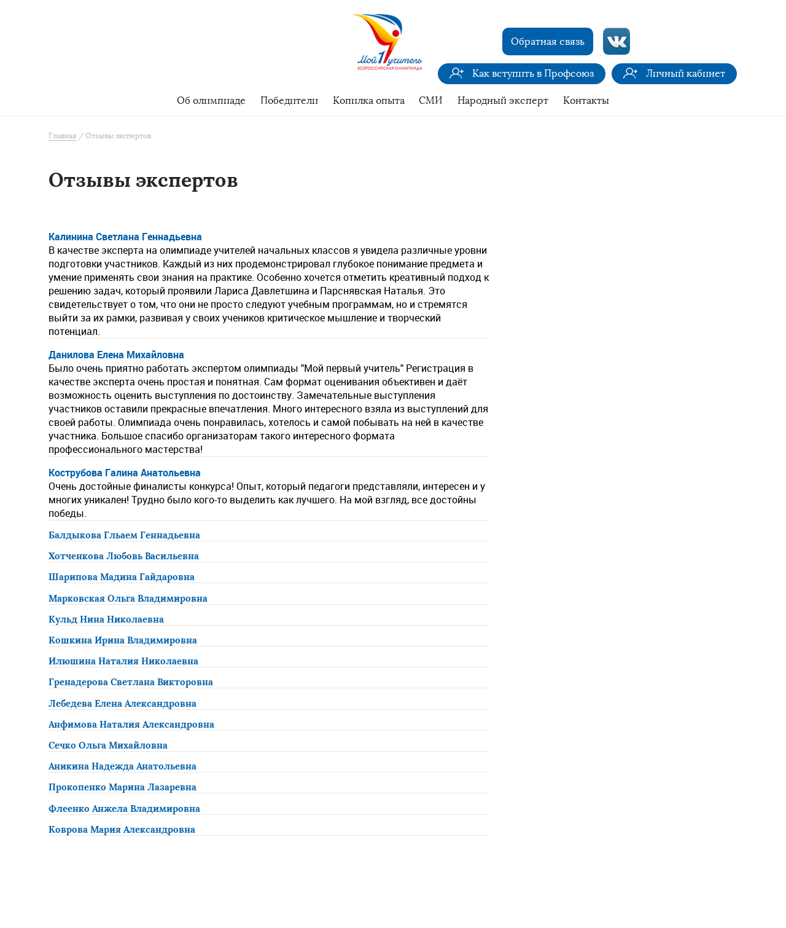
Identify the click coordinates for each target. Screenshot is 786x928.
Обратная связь (548, 41)
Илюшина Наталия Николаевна (123, 661)
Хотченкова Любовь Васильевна (124, 556)
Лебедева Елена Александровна (122, 703)
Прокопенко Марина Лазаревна (122, 787)
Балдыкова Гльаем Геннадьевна (124, 535)
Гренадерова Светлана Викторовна (131, 682)
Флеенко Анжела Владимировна (124, 808)
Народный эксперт (502, 100)
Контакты (586, 100)
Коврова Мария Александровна (122, 829)
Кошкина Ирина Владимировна (123, 640)
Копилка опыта (369, 100)
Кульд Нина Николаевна (106, 619)
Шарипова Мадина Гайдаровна (122, 577)
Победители (289, 100)
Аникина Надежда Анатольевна (122, 766)
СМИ (431, 100)
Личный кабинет (685, 73)
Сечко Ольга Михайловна (108, 745)
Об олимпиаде (211, 100)
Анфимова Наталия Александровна (131, 724)
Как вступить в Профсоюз (533, 73)
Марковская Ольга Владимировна (128, 598)
